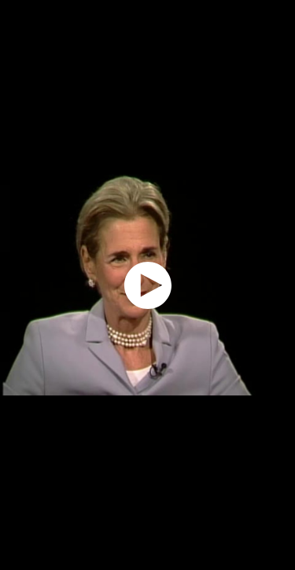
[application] (147, 285)
